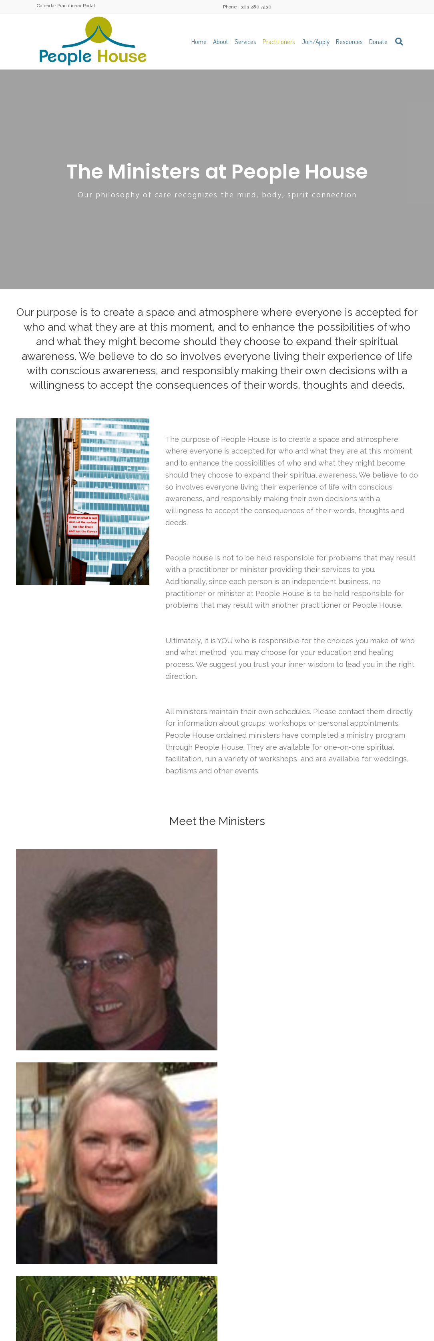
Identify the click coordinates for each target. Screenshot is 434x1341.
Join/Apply (315, 41)
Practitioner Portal (76, 5)
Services (245, 41)
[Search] (397, 41)
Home (199, 41)
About (220, 41)
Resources (349, 41)
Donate (378, 41)
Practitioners (279, 41)
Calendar (46, 5)
